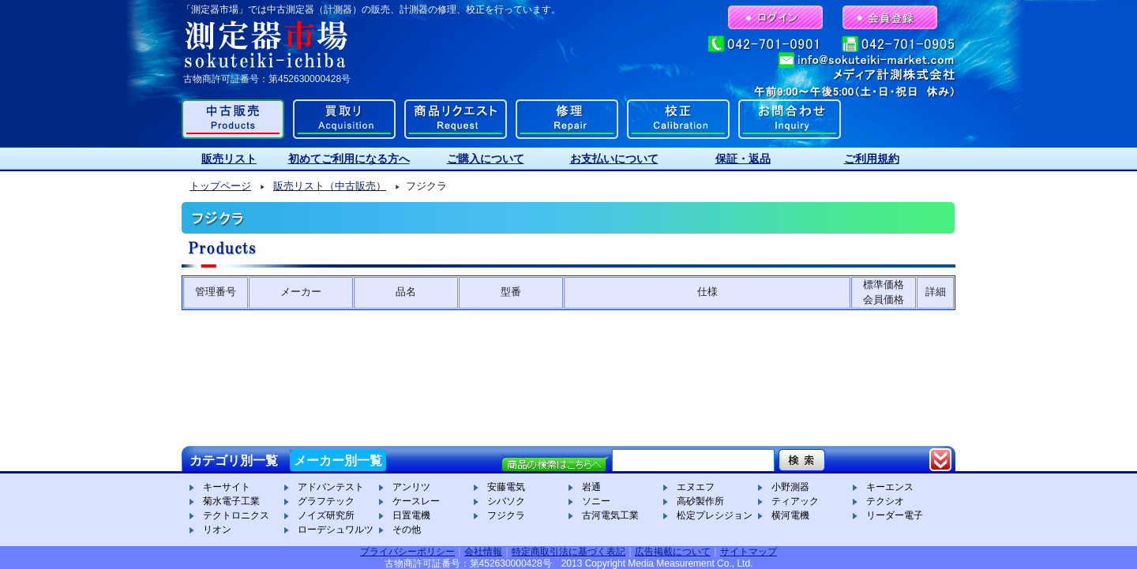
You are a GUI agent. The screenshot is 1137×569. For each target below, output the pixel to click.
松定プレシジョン (714, 515)
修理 (567, 119)
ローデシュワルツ (335, 529)
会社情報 (483, 551)
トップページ (220, 186)
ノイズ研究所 (326, 515)
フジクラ (506, 515)
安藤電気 (506, 486)
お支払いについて (614, 158)
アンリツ (411, 486)
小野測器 (790, 486)
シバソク (506, 501)
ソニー (596, 501)
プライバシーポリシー (407, 551)
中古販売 (233, 119)
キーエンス (890, 486)
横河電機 (790, 515)
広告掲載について (673, 551)
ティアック (795, 501)
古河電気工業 (610, 515)
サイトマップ (748, 551)
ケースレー (416, 501)
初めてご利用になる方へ (349, 158)
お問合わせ (789, 119)
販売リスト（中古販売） (329, 186)
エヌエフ (696, 486)
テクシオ (885, 501)
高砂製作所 (700, 501)
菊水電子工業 (231, 501)
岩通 (591, 486)
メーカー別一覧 (338, 460)
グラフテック (326, 501)
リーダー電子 (894, 515)
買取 (344, 119)
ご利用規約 (871, 158)
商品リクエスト (455, 119)
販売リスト (229, 158)
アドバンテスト (331, 486)
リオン (217, 529)
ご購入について (485, 158)
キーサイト (226, 486)
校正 (678, 119)
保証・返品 (743, 158)
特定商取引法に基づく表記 (568, 551)
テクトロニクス (236, 515)
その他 (406, 529)
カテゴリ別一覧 (234, 460)
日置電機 (411, 515)
